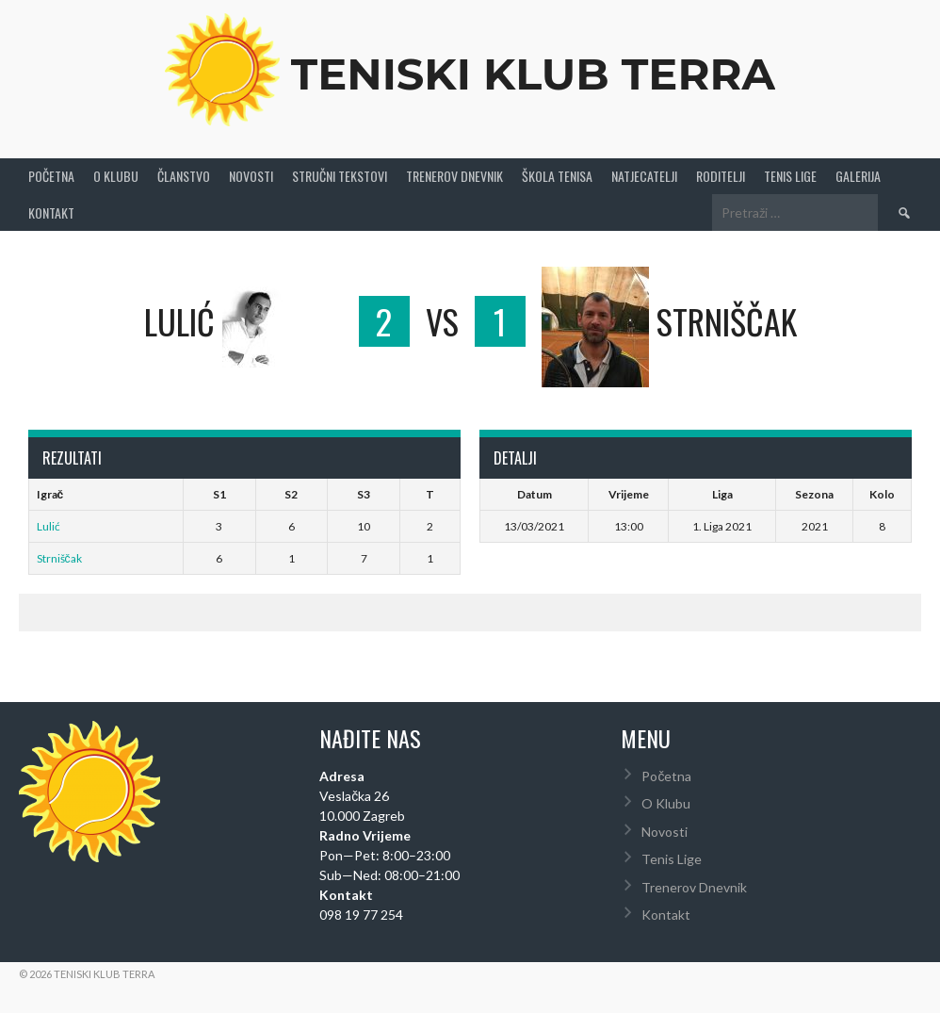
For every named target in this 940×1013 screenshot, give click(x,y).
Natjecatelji (644, 175)
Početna (51, 175)
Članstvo (183, 175)
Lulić (48, 524)
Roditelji (720, 175)
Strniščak (59, 556)
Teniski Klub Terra (534, 71)
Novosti (251, 175)
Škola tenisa (557, 175)
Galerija (858, 175)
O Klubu (115, 175)
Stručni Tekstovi (339, 175)
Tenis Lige (790, 175)
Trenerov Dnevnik (454, 175)
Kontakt (51, 211)
